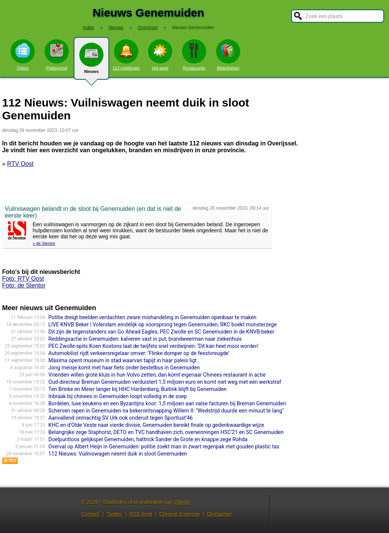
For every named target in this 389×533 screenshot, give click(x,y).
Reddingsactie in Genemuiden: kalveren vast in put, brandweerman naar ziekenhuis (145, 339)
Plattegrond (57, 54)
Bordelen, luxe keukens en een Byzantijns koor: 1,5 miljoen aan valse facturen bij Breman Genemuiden (167, 403)
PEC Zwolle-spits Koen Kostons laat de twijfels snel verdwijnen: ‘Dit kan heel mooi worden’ (153, 346)
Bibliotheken (228, 54)
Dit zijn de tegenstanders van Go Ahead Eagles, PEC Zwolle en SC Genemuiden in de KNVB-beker (161, 332)
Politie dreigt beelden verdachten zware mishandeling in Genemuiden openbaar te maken (152, 317)
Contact (90, 514)
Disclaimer (219, 514)
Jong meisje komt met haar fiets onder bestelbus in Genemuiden (124, 368)
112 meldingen (126, 54)
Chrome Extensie (179, 514)
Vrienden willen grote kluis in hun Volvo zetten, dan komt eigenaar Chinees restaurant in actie (157, 375)
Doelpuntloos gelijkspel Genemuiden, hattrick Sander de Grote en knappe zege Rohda (147, 439)
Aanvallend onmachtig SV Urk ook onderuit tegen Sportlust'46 (120, 418)
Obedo (182, 502)
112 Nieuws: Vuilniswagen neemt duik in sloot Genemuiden (117, 454)
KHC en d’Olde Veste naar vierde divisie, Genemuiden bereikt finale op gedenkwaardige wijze (156, 425)
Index (88, 27)
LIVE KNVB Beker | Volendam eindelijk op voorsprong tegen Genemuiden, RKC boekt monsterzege (162, 324)
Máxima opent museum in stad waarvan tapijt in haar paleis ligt (122, 360)
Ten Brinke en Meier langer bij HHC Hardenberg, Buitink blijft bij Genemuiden (137, 389)
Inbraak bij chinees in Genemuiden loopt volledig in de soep (117, 396)
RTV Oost (20, 164)
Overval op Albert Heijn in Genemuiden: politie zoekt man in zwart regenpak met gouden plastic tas (163, 446)
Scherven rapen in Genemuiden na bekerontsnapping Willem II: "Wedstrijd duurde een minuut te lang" (166, 411)
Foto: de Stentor (24, 285)
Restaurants (194, 54)
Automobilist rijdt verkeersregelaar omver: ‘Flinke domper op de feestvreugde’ (138, 353)
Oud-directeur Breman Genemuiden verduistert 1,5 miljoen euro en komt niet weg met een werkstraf (164, 382)
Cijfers (23, 54)
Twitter (114, 514)
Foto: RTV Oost (23, 278)
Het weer (160, 54)
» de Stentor (44, 243)
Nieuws (91, 61)
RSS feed (140, 514)
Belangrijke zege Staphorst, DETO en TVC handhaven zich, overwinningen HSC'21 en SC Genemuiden (166, 432)
